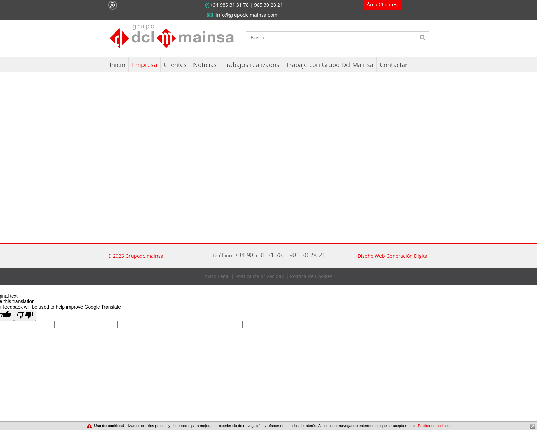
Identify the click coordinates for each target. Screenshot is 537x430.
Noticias (205, 65)
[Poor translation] (25, 315)
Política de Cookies (311, 276)
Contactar (394, 65)
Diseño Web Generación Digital (393, 255)
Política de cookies (433, 426)
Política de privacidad (260, 276)
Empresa (144, 65)
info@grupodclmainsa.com (246, 15)
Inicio (117, 65)
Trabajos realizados (251, 65)
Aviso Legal (217, 276)
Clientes (175, 65)
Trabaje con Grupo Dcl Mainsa (329, 65)
